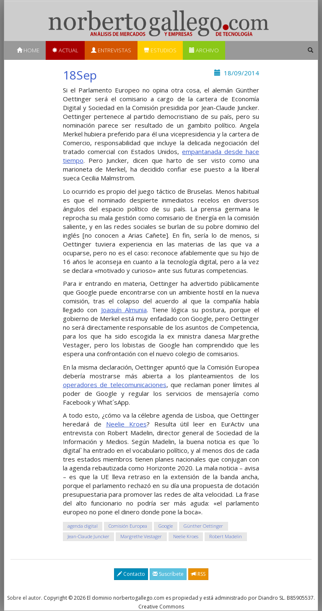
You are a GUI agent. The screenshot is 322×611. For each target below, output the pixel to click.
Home (28, 50)
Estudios (160, 50)
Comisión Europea (128, 526)
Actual (65, 50)
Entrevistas (111, 50)
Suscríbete (168, 574)
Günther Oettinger (203, 526)
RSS (198, 574)
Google (165, 526)
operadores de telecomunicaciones (114, 384)
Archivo (204, 50)
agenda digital (83, 526)
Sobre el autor (24, 597)
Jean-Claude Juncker (88, 537)
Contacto (131, 574)
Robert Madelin (225, 537)
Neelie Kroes (126, 424)
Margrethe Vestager (141, 537)
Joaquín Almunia (124, 310)
